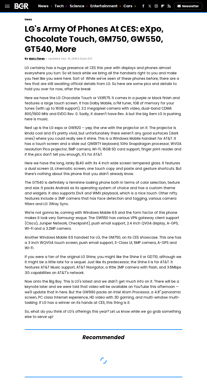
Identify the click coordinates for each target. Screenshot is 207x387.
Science (77, 6)
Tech (59, 6)
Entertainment (103, 6)
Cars (128, 6)
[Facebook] (143, 6)
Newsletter (188, 6)
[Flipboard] (162, 6)
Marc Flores (37, 58)
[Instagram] (156, 6)
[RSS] (169, 6)
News (43, 6)
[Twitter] (149, 6)
